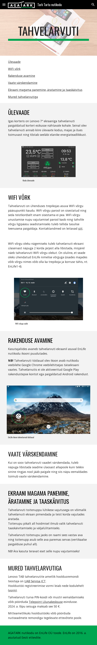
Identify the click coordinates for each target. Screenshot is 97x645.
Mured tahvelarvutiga (23, 97)
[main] (48, 32)
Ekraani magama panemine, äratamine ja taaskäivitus (45, 90)
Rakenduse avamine (21, 76)
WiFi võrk (14, 69)
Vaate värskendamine (22, 83)
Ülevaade (14, 62)
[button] (4, 4)
